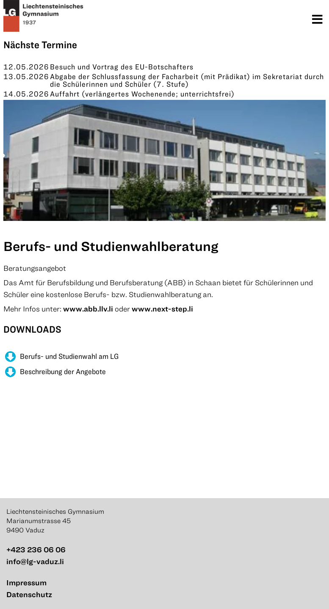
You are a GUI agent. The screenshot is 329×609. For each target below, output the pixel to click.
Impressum (26, 582)
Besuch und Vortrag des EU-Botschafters (122, 66)
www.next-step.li (162, 308)
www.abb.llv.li (88, 308)
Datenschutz (29, 594)
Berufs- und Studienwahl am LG (69, 356)
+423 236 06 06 (36, 549)
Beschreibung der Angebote (63, 371)
